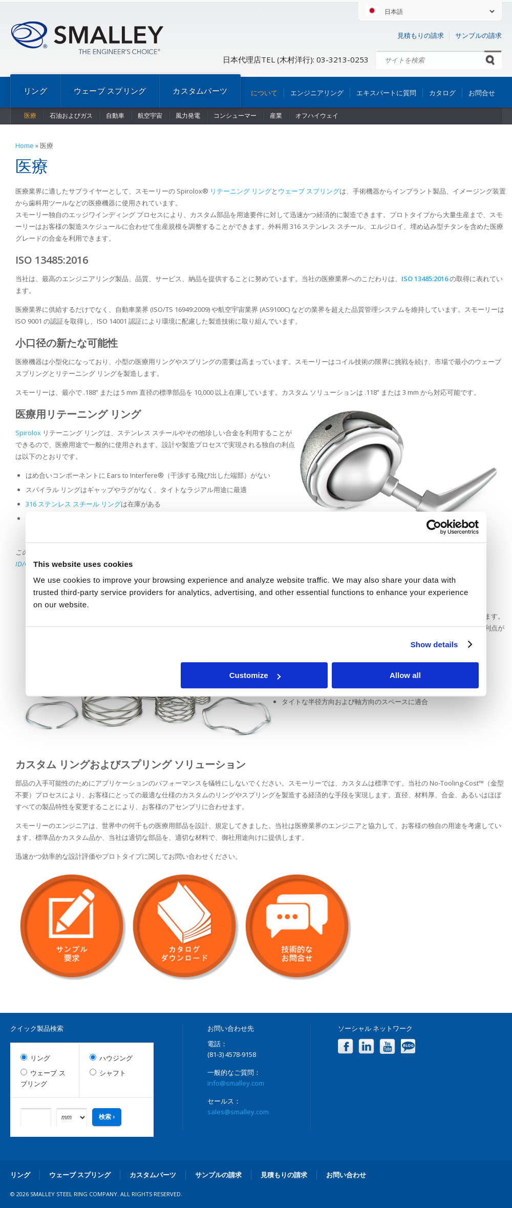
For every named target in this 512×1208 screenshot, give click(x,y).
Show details (434, 644)
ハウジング (116, 1058)
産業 (276, 115)
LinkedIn (366, 1046)
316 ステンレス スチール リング (73, 503)
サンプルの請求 (478, 35)
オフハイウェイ (316, 115)
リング (35, 91)
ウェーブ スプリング (110, 91)
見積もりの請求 (420, 35)
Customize (255, 675)
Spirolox (28, 432)
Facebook (345, 1046)
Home (24, 145)
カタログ (442, 92)
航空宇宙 (150, 115)
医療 (30, 115)
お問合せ (481, 92)
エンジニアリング (317, 92)
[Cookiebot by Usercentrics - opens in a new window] (434, 527)
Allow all (405, 675)
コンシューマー (235, 115)
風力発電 (188, 115)
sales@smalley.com (238, 1111)
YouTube (387, 1046)
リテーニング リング (240, 191)
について (264, 92)
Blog (408, 1046)
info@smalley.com (235, 1083)
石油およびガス (71, 115)
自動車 (115, 115)
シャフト (112, 1073)
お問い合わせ (346, 1174)
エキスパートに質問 (386, 92)
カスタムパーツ (200, 91)
